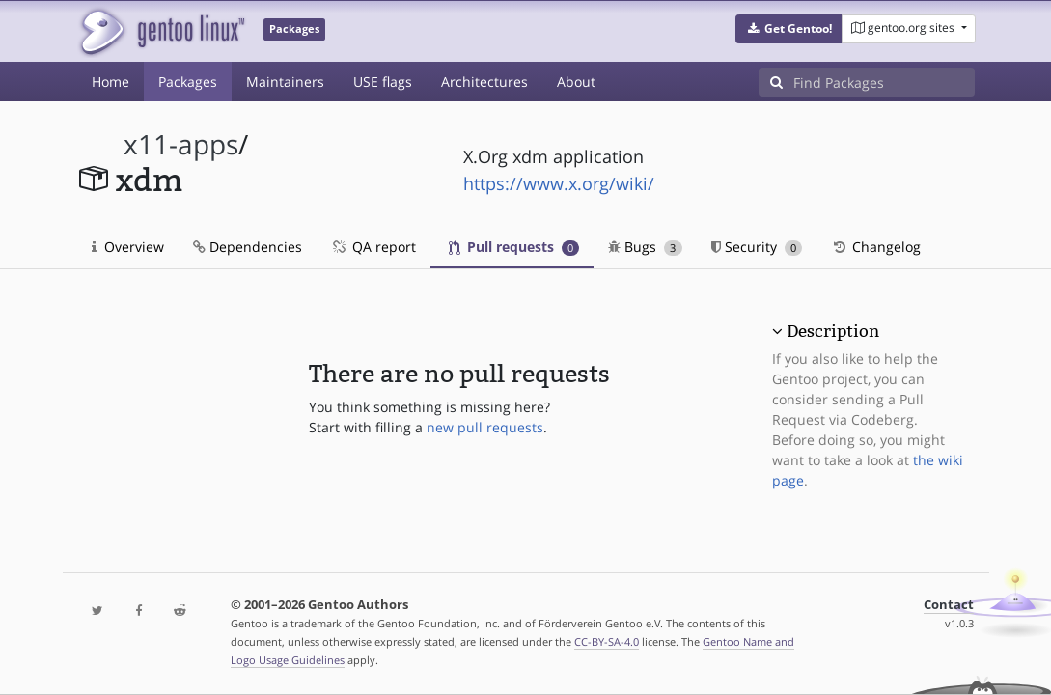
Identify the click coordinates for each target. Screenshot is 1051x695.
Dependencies (247, 246)
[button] (789, 28)
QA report (373, 246)
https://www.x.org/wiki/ (558, 183)
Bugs (645, 246)
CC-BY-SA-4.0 (606, 641)
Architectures (484, 81)
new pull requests (485, 427)
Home (110, 81)
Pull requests (514, 246)
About (576, 81)
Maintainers (285, 81)
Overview (128, 246)
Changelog (876, 246)
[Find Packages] (884, 82)
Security (757, 246)
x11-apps (181, 144)
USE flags (382, 81)
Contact (949, 605)
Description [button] (833, 331)
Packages (187, 81)
